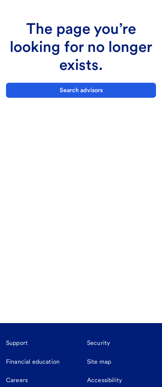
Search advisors (81, 90)
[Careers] (17, 380)
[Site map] (99, 362)
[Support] (17, 343)
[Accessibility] (104, 380)
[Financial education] (33, 362)
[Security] (98, 343)
